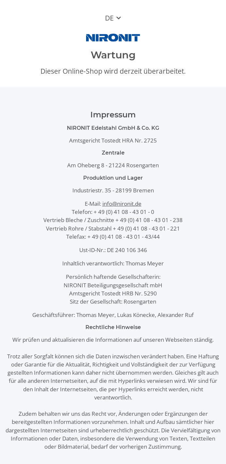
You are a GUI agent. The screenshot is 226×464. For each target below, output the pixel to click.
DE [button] (109, 17)
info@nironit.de (122, 203)
